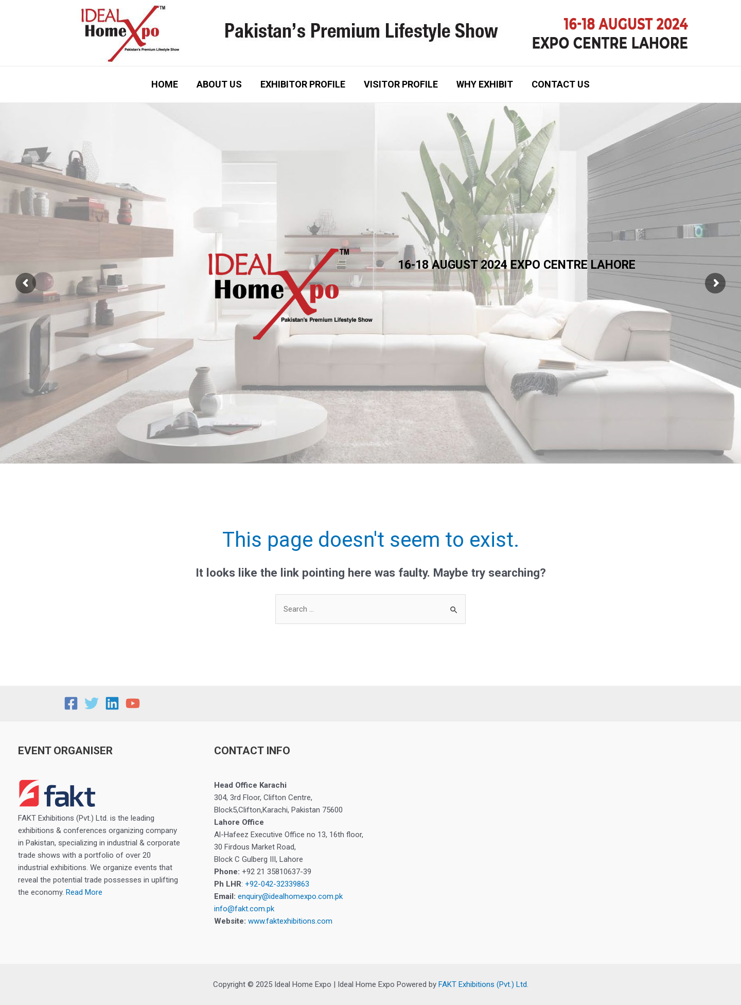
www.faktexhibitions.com (290, 921)
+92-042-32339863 (277, 884)
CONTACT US (561, 84)
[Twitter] (91, 703)
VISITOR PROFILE (401, 84)
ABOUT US (219, 84)
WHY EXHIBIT (484, 84)
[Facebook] (71, 703)
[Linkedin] (112, 703)
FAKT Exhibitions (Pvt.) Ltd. (483, 984)
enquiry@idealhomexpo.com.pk (290, 896)
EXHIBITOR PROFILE (302, 84)
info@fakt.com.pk (244, 908)
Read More (84, 892)
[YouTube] (133, 703)
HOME (164, 84)
